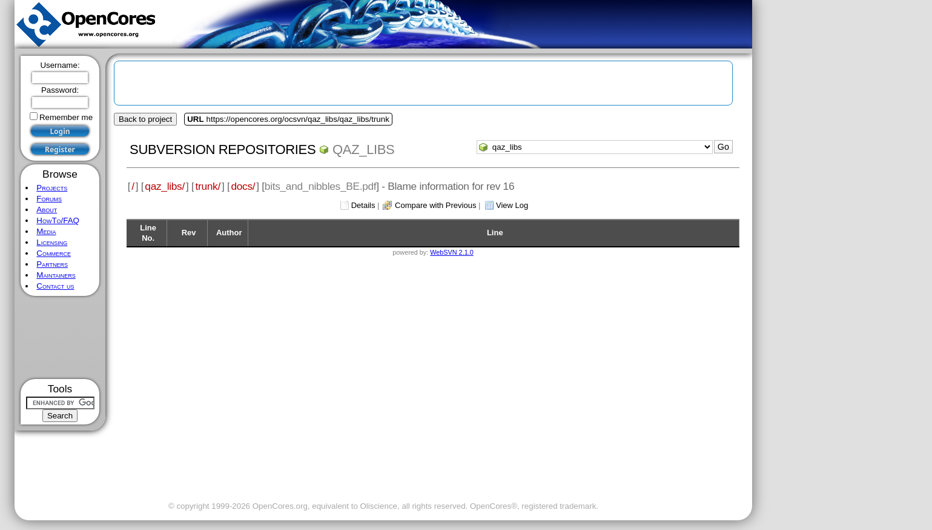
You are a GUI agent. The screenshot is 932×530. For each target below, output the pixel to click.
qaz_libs (363, 149)
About (46, 209)
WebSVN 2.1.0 (451, 252)
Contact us (55, 285)
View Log (512, 205)
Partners (52, 264)
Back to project (145, 119)
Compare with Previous (435, 205)
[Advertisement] (60, 337)
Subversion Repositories (223, 149)
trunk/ (207, 186)
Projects (51, 187)
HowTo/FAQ (57, 220)
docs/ (243, 186)
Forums (49, 198)
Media (46, 231)
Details (363, 205)
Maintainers (55, 275)
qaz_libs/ (165, 186)
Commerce (53, 253)
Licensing (51, 242)
